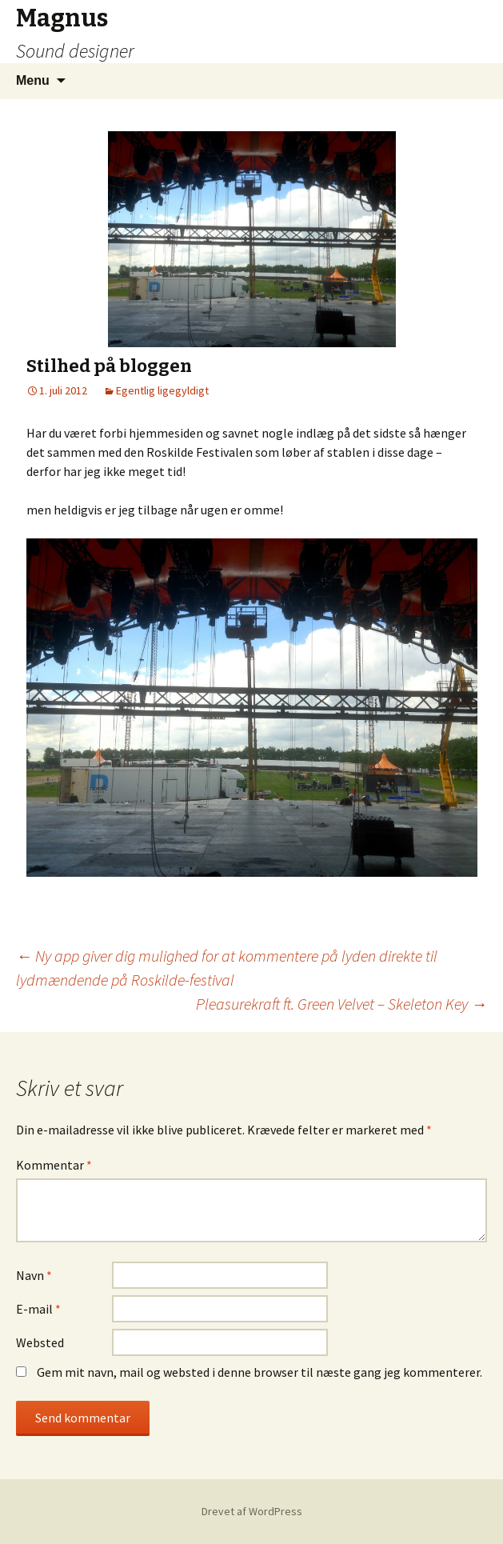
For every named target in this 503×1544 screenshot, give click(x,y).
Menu (33, 80)
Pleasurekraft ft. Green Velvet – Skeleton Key (341, 1004)
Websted (40, 1342)
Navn (34, 1275)
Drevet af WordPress (252, 1511)
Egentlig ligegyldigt (162, 390)
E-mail (38, 1309)
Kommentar (54, 1165)
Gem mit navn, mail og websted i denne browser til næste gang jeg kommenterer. (259, 1372)
